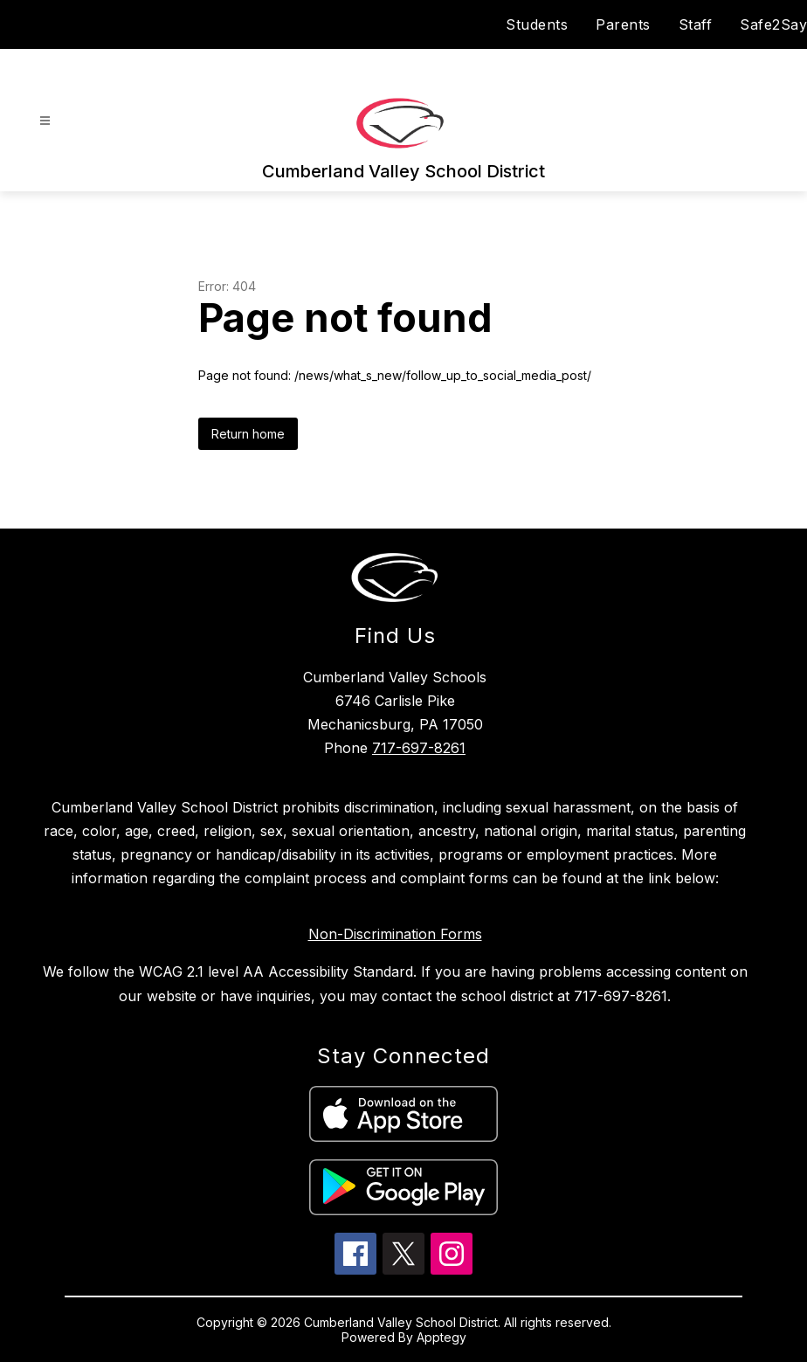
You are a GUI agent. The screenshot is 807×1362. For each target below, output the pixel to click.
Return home (248, 433)
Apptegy (441, 1337)
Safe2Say (773, 24)
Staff (696, 24)
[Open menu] (45, 121)
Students (537, 24)
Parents (623, 24)
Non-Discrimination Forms (395, 934)
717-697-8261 (419, 748)
